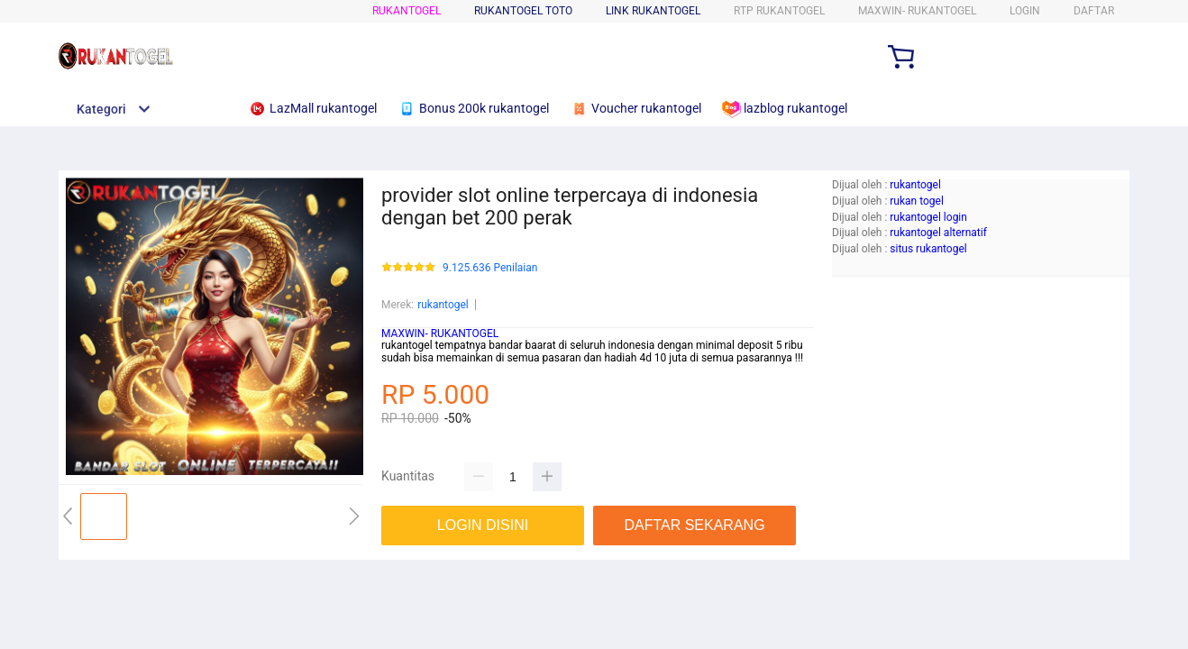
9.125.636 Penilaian (490, 268)
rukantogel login (928, 217)
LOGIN (1025, 11)
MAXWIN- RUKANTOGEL (439, 333)
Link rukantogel (653, 11)
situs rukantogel (928, 248)
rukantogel (406, 11)
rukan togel (917, 201)
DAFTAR (1094, 11)
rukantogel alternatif (938, 232)
